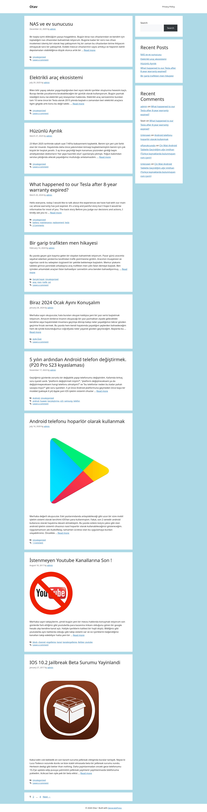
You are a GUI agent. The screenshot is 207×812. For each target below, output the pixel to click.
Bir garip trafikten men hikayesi (64, 243)
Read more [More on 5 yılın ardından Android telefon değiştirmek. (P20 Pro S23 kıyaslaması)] (102, 391)
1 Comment (38, 543)
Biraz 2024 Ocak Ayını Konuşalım (65, 302)
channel (42, 642)
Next (47, 796)
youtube (89, 642)
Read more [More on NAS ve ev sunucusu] (89, 50)
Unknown (145, 135)
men (39, 282)
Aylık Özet (37, 339)
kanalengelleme (70, 642)
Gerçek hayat (38, 279)
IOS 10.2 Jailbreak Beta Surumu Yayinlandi (75, 662)
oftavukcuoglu (148, 145)
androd (36, 401)
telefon (77, 401)
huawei (43, 401)
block (35, 642)
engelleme (51, 642)
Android (36, 398)
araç (34, 282)
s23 (61, 401)
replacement (58, 222)
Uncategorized (39, 57)
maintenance (46, 222)
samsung (68, 401)
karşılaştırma (53, 401)
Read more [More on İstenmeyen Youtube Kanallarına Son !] (78, 635)
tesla (67, 222)
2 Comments (38, 225)
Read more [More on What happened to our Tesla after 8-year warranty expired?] (56, 212)
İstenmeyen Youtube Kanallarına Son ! (71, 560)
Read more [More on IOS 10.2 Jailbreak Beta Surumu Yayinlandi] (86, 773)
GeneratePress (115, 808)
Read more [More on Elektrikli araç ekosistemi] (78, 103)
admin (143, 106)
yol (49, 282)
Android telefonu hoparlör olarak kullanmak (77, 421)
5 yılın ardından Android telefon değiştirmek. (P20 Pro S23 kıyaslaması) (78, 362)
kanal (59, 642)
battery (36, 222)
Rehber (81, 642)
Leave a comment (40, 60)
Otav (33, 6)
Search (144, 22)
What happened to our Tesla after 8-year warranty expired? (73, 187)
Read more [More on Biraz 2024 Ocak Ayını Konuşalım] (35, 332)
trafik (45, 282)
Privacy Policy (168, 6)
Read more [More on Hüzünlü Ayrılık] (105, 157)
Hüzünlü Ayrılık (46, 131)
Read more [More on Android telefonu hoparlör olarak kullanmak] (63, 533)
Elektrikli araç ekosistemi (56, 77)
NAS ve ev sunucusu (51, 24)
